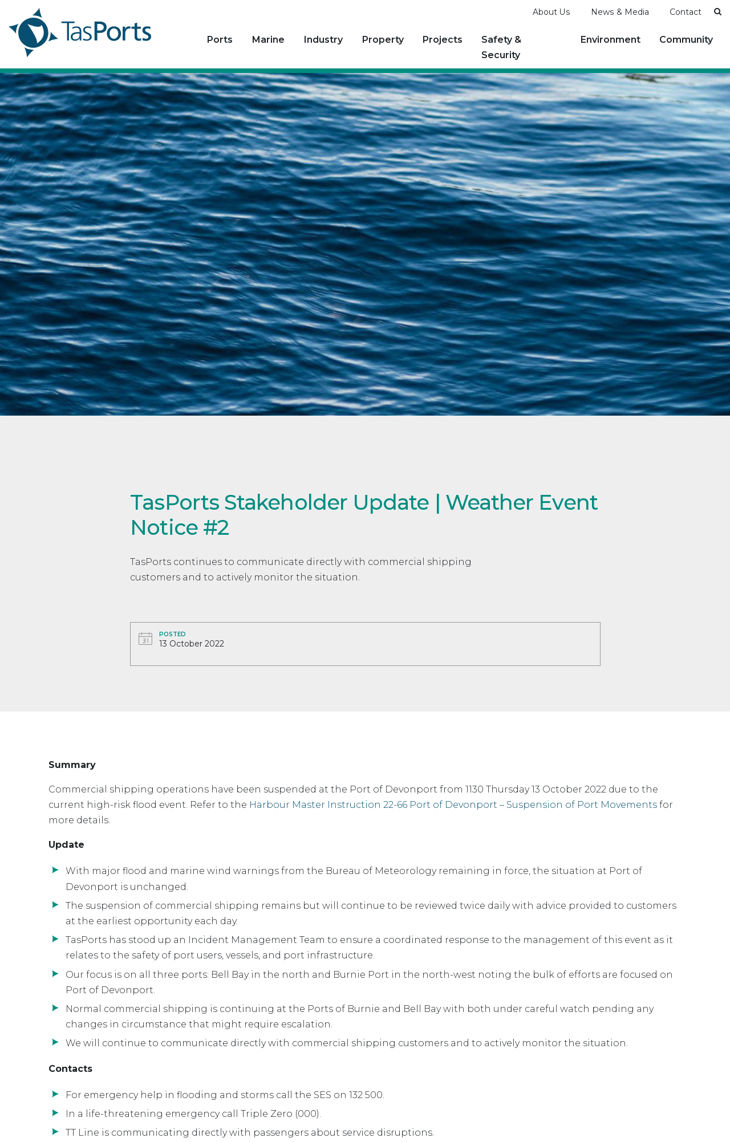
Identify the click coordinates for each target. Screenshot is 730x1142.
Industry (323, 39)
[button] (717, 11)
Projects (443, 39)
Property (383, 39)
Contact (685, 12)
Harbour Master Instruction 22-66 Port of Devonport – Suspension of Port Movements (453, 804)
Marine (268, 39)
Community (686, 39)
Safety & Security (501, 47)
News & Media (620, 12)
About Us (551, 12)
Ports (220, 39)
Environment (610, 39)
